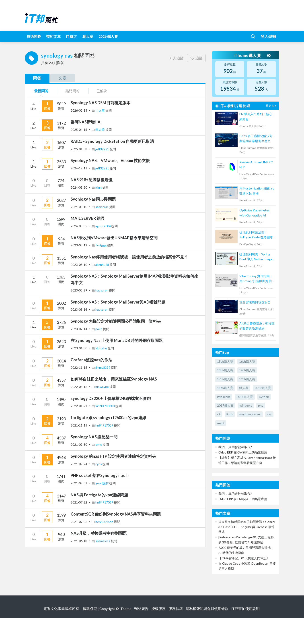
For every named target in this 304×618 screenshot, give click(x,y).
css (269, 414)
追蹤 (196, 58)
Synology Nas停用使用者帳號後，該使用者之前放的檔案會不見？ (129, 256)
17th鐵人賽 (225, 379)
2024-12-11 (79, 168)
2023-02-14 (79, 329)
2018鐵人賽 (244, 397)
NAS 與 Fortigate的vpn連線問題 (99, 494)
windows (246, 405)
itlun (98, 187)
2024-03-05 (79, 226)
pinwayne (102, 387)
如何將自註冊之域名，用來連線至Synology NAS (114, 379)
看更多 (272, 105)
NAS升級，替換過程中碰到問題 (99, 533)
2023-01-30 (79, 348)
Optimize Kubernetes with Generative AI (254, 212)
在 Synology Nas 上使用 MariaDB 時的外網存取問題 (117, 340)
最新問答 (41, 91)
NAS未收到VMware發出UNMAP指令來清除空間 (114, 237)
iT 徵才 (71, 36)
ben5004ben (104, 522)
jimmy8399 (103, 367)
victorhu (101, 348)
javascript (223, 397)
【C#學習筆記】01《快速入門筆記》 (244, 558)
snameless (103, 541)
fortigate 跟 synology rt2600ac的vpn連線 (108, 417)
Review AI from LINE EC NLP (256, 164)
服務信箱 (175, 608)
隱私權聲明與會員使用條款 (207, 608)
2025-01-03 (79, 149)
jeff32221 (102, 149)
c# (218, 414)
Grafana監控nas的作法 (91, 359)
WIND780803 (105, 406)
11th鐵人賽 (225, 388)
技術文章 (53, 36)
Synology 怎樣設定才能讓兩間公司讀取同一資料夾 (116, 321)
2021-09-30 (79, 444)
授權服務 (158, 608)
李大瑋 (100, 129)
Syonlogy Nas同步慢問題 (93, 199)
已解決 (102, 91)
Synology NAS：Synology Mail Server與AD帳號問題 (118, 302)
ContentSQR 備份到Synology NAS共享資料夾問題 (116, 514)
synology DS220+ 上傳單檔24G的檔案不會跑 (111, 398)
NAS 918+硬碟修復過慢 (92, 179)
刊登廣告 (141, 608)
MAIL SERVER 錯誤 (88, 218)
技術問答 (34, 36)
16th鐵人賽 (247, 361)
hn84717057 (104, 425)
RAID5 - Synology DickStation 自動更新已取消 (112, 141)
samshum (102, 207)
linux (229, 414)
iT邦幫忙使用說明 (245, 608)
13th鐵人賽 (225, 370)
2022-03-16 (79, 387)
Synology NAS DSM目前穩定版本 (100, 102)
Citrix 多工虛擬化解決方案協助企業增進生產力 (256, 138)
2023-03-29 (79, 290)
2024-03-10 (79, 207)
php (260, 405)
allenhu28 (102, 264)
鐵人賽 (244, 388)
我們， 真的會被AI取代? (235, 447)
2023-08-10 (79, 264)
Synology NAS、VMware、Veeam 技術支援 (110, 160)
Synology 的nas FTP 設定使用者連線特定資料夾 (113, 456)
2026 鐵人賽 (108, 36)
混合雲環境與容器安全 (255, 302)
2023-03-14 (79, 309)
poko (99, 329)
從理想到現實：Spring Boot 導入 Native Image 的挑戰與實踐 (255, 257)
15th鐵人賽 (225, 361)
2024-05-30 (79, 187)
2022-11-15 (79, 367)
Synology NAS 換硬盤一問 (94, 436)
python (264, 397)
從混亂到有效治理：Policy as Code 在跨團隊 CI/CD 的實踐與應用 (256, 235)
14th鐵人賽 (247, 370)
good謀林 (102, 483)
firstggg (101, 245)
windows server (250, 414)
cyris (99, 444)
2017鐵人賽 (225, 405)
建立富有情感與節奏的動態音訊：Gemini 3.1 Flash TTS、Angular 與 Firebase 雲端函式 (246, 527)
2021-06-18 (79, 541)
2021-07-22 (79, 502)
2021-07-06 (79, 522)
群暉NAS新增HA (86, 121)
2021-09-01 (79, 483)
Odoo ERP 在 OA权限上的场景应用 (242, 452)
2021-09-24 (79, 464)
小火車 (100, 110)
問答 (37, 77)
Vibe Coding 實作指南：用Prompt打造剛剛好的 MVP (256, 279)
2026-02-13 (79, 110)
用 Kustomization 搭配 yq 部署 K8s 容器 (256, 190)
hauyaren (102, 290)
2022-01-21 (79, 406)
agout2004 (103, 226)
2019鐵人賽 (263, 388)
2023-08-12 (79, 245)
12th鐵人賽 (247, 379)
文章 (62, 77)
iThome (125, 608)
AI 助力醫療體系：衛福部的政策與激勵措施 (257, 325)
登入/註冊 (268, 36)
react (220, 423)
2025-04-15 (79, 129)
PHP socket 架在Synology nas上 (100, 475)
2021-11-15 (79, 425)
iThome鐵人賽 (252, 55)
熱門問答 (72, 91)
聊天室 (87, 36)
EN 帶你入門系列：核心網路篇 (255, 116)
